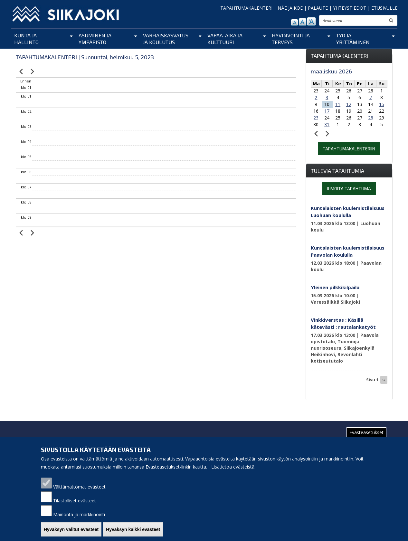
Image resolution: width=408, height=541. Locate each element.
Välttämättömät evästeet (79, 487)
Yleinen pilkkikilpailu (335, 287)
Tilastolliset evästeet (74, 501)
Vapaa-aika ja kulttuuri (224, 38)
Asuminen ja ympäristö (95, 38)
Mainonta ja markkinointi (79, 514)
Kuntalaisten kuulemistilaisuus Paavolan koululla (347, 251)
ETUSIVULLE (384, 8)
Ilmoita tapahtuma (349, 188)
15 (381, 104)
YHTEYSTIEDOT (349, 8)
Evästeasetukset (366, 432)
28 (370, 118)
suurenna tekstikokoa (311, 21)
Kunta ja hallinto (26, 38)
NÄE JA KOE (290, 8)
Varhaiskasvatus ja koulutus (165, 38)
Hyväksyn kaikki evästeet (133, 529)
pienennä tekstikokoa (294, 22)
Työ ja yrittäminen (353, 38)
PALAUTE (318, 8)
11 (337, 104)
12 (348, 104)
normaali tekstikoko (303, 22)
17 (326, 111)
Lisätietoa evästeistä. (233, 467)
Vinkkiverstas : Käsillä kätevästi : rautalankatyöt (343, 323)
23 (315, 118)
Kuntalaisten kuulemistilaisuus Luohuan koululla (347, 211)
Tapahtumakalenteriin (349, 148)
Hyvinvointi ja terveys (291, 38)
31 (326, 124)
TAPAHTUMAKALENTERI (246, 8)
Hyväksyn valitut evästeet (71, 529)
